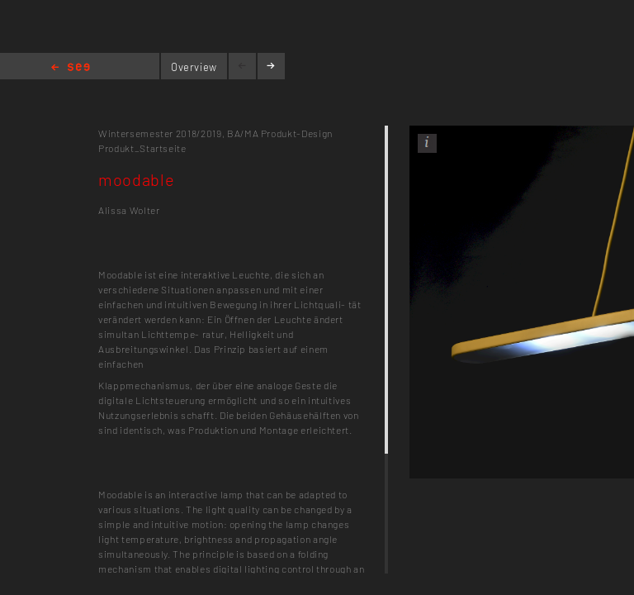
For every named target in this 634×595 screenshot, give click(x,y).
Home (70, 68)
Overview (194, 67)
